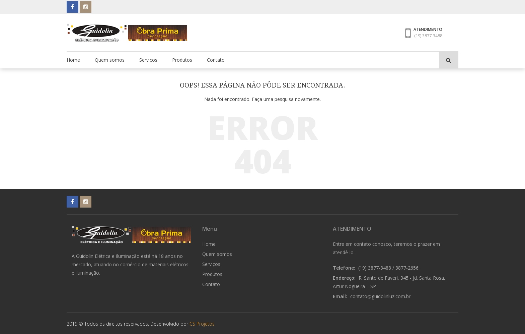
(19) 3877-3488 (428, 36)
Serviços (148, 60)
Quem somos (110, 60)
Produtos (182, 60)
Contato (216, 60)
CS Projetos (202, 324)
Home (73, 60)
